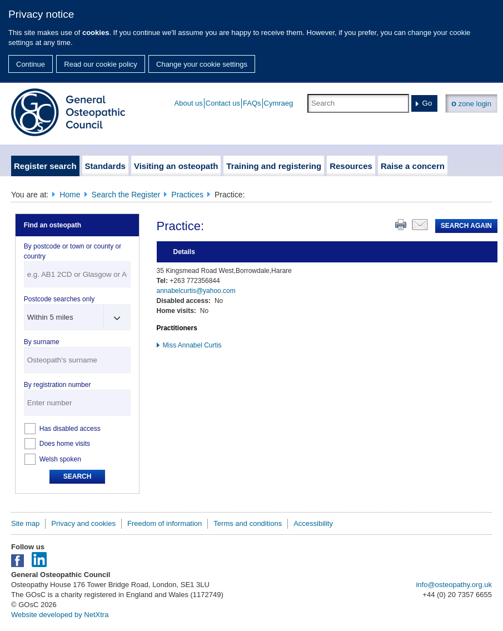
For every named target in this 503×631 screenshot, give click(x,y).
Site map (25, 523)
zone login (471, 103)
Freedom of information (164, 523)
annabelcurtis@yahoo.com (196, 291)
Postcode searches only (59, 299)
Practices (187, 194)
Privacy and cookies (83, 523)
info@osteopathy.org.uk (454, 584)
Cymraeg (278, 103)
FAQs (252, 103)
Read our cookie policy (100, 64)
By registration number (57, 385)
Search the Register (126, 194)
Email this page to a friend (420, 224)
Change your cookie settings (201, 64)
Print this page (400, 224)
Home (69, 194)
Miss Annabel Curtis (192, 345)
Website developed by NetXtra (59, 614)
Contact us (223, 103)
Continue (30, 64)
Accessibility (313, 523)
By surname (41, 342)
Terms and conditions (247, 523)
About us (189, 103)
